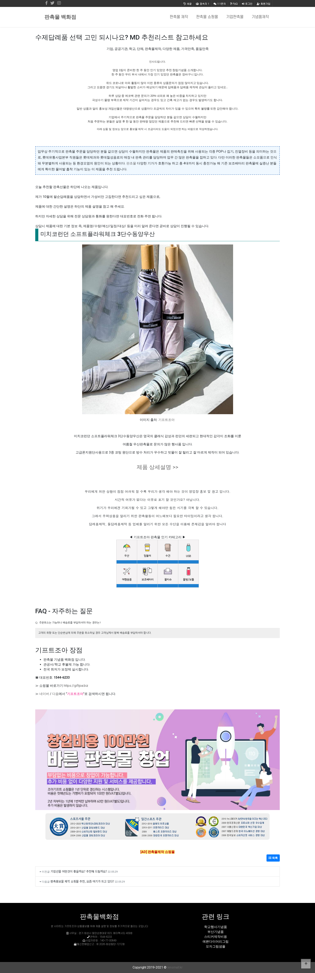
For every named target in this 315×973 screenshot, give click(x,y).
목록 (273, 858)
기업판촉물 (234, 17)
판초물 (131, 163)
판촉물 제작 (179, 17)
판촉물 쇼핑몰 (207, 17)
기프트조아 (166, 420)
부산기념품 (215, 932)
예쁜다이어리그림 (216, 941)
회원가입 (263, 3)
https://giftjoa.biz (76, 686)
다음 (55, 694)
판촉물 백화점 (60, 17)
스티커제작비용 (215, 937)
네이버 (44, 694)
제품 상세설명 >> (157, 467)
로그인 (247, 3)
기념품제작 (260, 17)
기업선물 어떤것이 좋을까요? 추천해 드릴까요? (79, 871)
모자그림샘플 (215, 946)
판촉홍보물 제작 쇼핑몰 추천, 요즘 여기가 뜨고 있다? (82, 881)
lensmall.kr (175, 967)
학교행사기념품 (215, 927)
